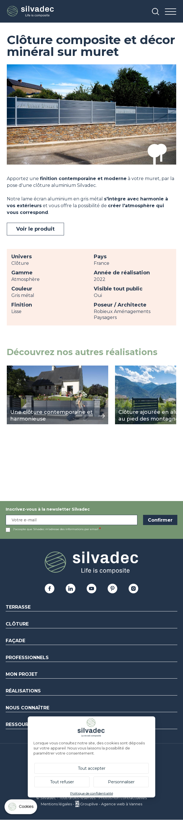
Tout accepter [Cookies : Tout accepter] (91, 768)
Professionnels (27, 657)
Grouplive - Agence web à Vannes (111, 804)
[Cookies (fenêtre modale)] (21, 808)
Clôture (17, 624)
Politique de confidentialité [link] (91, 793)
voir (11, 368)
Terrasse (18, 607)
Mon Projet (22, 674)
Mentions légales (56, 804)
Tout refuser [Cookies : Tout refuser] (62, 781)
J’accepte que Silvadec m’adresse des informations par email (55, 529)
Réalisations (23, 691)
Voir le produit (35, 229)
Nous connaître (27, 707)
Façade (15, 640)
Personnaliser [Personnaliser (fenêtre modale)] (121, 781)
